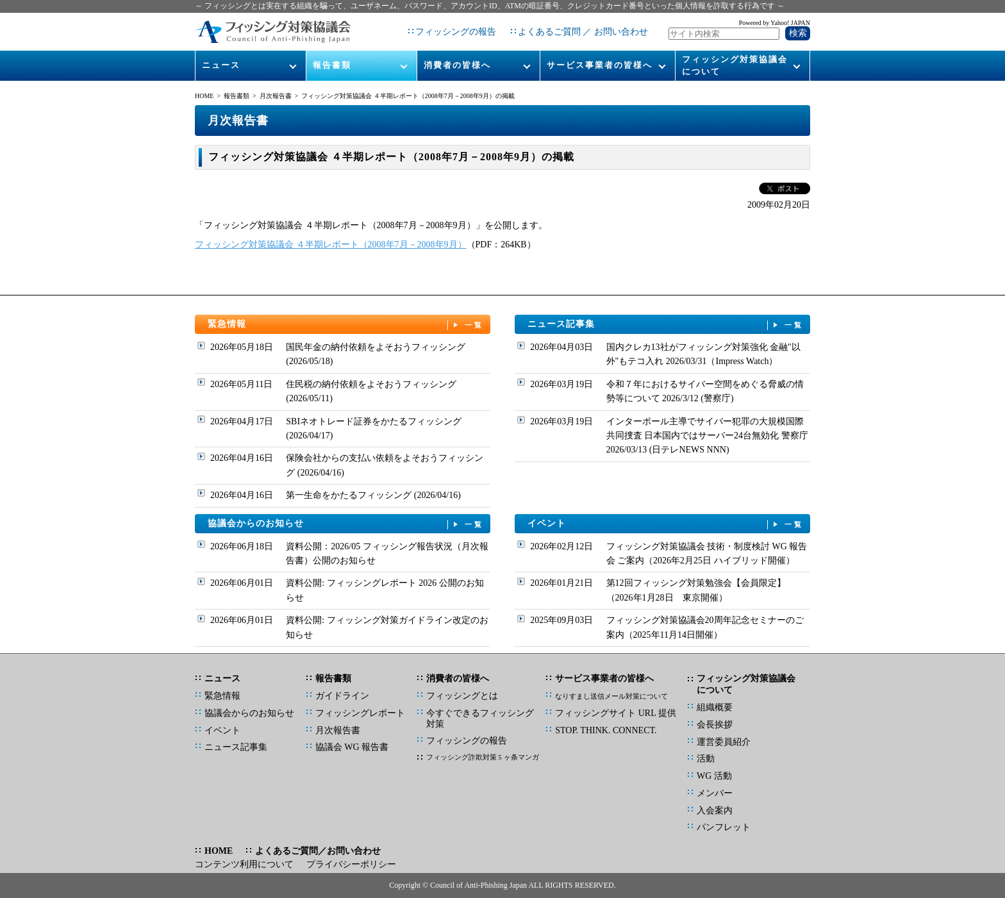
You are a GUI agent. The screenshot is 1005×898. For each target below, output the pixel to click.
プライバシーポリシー (351, 864)
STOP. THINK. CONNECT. (605, 730)
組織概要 (715, 707)
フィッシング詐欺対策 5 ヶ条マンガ (482, 757)
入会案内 (715, 810)
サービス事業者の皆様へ (599, 65)
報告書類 (332, 65)
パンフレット (724, 827)
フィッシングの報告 (455, 32)
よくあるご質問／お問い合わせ (318, 851)
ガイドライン (342, 696)
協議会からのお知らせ (346, 524)
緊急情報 (346, 324)
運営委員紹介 (724, 742)
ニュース (221, 65)
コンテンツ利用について (244, 864)
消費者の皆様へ (457, 65)
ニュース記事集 (665, 324)
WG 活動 (714, 776)
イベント (665, 524)
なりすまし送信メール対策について (611, 696)
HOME (204, 95)
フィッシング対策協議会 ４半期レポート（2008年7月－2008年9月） (331, 244)
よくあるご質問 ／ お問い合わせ (583, 32)
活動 (706, 758)
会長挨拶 (715, 724)
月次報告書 (276, 95)
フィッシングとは (462, 696)
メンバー (715, 793)
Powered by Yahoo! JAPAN (774, 22)
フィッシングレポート (360, 713)
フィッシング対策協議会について (735, 65)
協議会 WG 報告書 (351, 747)
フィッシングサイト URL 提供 (615, 713)
